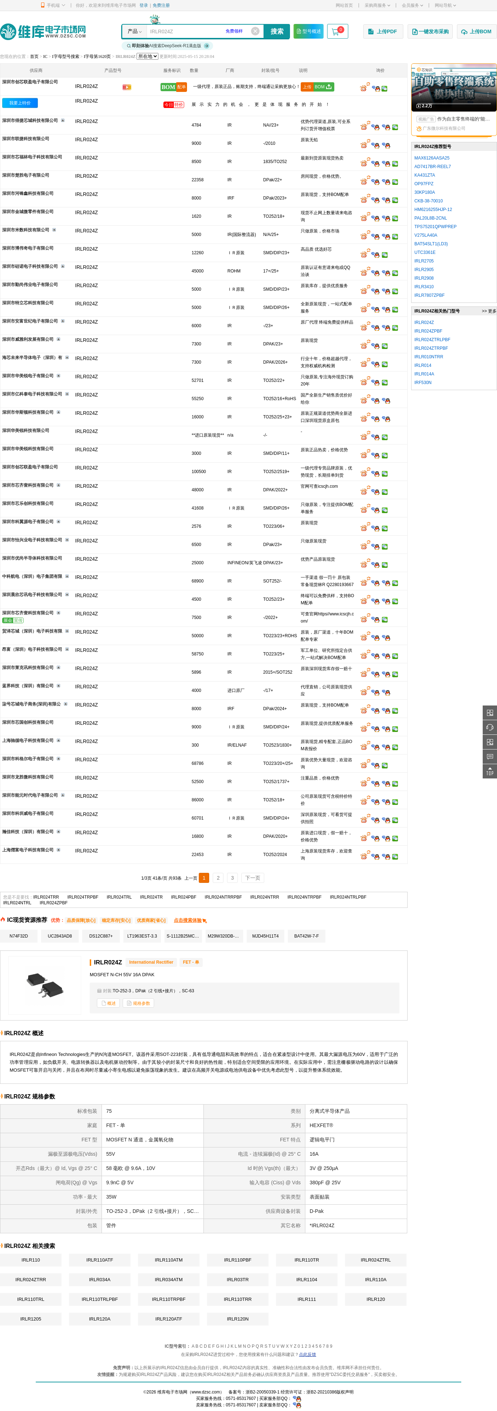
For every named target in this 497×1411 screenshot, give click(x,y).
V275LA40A (425, 235)
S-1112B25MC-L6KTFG (184, 936)
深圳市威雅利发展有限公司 (28, 339)
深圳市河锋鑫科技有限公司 (28, 193)
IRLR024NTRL (17, 902)
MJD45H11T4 (265, 936)
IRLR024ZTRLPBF (432, 339)
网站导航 (445, 5)
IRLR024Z (86, 101)
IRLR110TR (307, 1260)
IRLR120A (99, 1319)
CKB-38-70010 (428, 200)
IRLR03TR (237, 1279)
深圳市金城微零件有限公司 (28, 211)
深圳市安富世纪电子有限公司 (30, 321)
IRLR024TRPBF (82, 897)
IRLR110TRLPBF (100, 1299)
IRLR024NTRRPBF (223, 897)
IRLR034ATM (169, 1279)
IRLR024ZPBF (54, 902)
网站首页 (344, 5)
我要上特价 (20, 102)
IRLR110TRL (30, 1299)
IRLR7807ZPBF (429, 295)
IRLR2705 (424, 261)
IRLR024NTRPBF (304, 897)
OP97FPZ (423, 183)
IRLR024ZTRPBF (431, 348)
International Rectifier (151, 962)
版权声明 (345, 1392)
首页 (34, 56)
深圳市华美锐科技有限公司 (28, 448)
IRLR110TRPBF (169, 1299)
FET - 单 (191, 962)
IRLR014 (422, 365)
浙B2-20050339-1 (263, 1392)
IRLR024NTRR (264, 897)
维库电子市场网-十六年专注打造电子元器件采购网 (42, 31)
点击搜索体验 (191, 920)
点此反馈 (307, 1354)
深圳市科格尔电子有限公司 (28, 758)
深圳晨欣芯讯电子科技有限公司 (32, 594)
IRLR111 (306, 1299)
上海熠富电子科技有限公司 (28, 849)
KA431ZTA (424, 175)
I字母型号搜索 (65, 56)
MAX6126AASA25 (431, 158)
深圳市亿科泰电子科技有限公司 (32, 394)
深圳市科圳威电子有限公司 (28, 813)
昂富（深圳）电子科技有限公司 (32, 649)
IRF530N (423, 382)
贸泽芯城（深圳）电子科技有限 (32, 631)
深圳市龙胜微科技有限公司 (28, 777)
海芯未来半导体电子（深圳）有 (32, 357)
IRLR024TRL (119, 897)
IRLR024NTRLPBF (348, 897)
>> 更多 (489, 311)
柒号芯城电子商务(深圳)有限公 (31, 704)
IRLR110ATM (169, 1260)
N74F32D (19, 936)
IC (45, 56)
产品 (133, 31)
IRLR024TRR (46, 897)
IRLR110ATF (100, 1260)
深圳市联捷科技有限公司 (25, 138)
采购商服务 (377, 5)
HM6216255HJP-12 (433, 209)
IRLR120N (238, 1319)
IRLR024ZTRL (376, 1260)
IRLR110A (376, 1279)
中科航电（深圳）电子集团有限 (32, 576)
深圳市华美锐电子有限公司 (28, 375)
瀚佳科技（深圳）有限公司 (28, 831)
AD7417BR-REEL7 (432, 166)
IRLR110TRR (238, 1299)
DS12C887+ (101, 936)
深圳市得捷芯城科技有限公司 (30, 120)
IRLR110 (30, 1260)
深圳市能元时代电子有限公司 (30, 795)
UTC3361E (425, 252)
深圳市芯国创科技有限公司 (28, 722)
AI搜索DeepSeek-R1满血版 (168, 45)
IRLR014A (424, 374)
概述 (108, 1003)
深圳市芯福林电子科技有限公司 (32, 156)
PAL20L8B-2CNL (430, 218)
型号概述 (308, 31)
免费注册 (161, 5)
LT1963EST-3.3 (142, 936)
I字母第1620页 (97, 56)
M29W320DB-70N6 (225, 936)
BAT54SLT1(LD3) (431, 243)
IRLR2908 (424, 278)
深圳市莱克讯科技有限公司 (28, 667)
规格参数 (138, 1003)
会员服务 (412, 5)
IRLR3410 (424, 286)
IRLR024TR (151, 897)
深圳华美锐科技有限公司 (25, 430)
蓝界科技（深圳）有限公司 (28, 685)
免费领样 (234, 31)
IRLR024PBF (184, 897)
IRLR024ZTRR (30, 1279)
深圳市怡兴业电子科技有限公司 (32, 539)
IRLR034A (99, 1279)
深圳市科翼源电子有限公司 (28, 521)
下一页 (252, 878)
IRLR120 (375, 1299)
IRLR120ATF (169, 1319)
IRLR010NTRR (428, 356)
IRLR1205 (30, 1319)
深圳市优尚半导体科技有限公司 (32, 558)
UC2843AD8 (60, 936)
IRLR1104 (307, 1279)
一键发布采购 (430, 31)
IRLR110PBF (238, 1260)
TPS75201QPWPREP (435, 226)
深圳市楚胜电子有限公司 (25, 175)
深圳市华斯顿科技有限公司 (28, 412)
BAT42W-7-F (306, 936)
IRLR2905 (424, 269)
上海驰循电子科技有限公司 (28, 740)
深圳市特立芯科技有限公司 (28, 302)
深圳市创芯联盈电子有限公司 (30, 81)
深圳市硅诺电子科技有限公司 (30, 266)
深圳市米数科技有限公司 (25, 229)
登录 (143, 5)
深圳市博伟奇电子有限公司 (28, 248)
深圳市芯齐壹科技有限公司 (28, 485)
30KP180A (424, 192)
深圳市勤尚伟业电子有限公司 (30, 284)
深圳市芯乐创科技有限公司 (28, 503)
